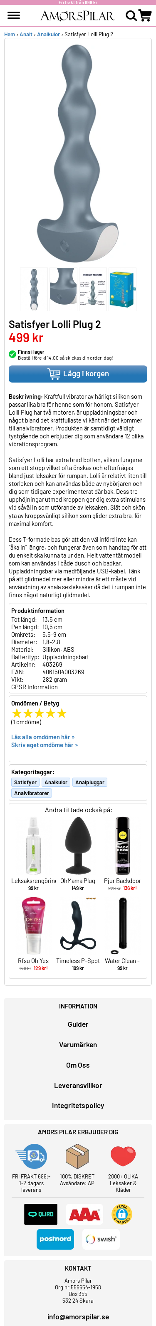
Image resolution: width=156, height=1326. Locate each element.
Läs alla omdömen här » (43, 737)
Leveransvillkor (78, 1085)
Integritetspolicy (78, 1105)
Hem (9, 34)
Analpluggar (89, 782)
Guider (78, 1024)
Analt (26, 34)
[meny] (13, 15)
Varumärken (78, 1044)
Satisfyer (25, 782)
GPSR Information (34, 687)
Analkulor (48, 34)
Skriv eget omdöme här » (44, 744)
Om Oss (78, 1065)
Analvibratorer (31, 793)
